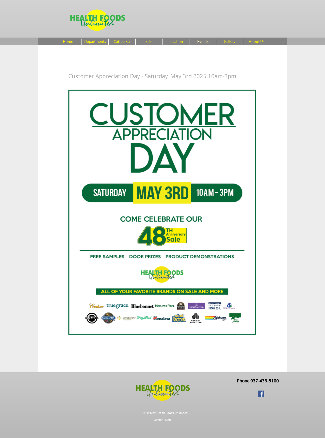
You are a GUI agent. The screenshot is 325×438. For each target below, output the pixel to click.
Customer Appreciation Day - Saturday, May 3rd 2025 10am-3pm (152, 76)
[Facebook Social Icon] (261, 394)
